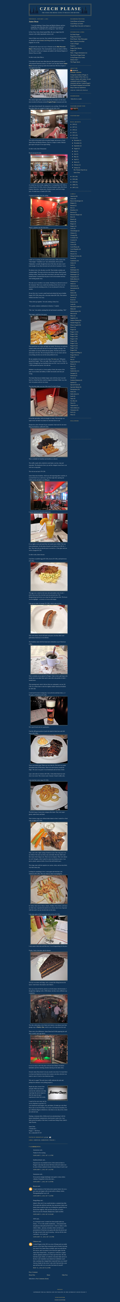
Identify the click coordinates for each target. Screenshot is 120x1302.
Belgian (72, 203)
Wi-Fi (71, 412)
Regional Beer (74, 362)
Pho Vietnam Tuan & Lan (80, 170)
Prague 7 (72, 348)
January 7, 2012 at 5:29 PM (43, 1181)
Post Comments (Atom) (42, 1278)
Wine (71, 414)
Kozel (71, 299)
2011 (73, 176)
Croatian (72, 240)
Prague (72, 329)
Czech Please (61, 8)
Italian (72, 293)
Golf (71, 265)
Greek (72, 267)
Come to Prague (74, 43)
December (77, 140)
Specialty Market (74, 387)
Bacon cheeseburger (75, 201)
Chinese (72, 233)
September (77, 146)
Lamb (71, 304)
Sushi (71, 396)
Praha (71, 357)
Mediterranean (74, 311)
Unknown (35, 1241)
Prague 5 (72, 343)
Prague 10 (73, 334)
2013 (73, 135)
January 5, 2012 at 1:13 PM (43, 1155)
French (72, 258)
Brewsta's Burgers (75, 214)
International (73, 288)
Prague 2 (72, 336)
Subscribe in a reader (76, 99)
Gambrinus (73, 260)
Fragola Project (51, 102)
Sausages (72, 373)
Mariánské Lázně (74, 306)
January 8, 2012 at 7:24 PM (43, 1196)
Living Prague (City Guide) (77, 57)
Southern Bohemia (75, 380)
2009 (73, 182)
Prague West (73, 355)
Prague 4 (72, 341)
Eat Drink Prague (75, 34)
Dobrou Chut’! (74, 59)
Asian (71, 198)
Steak (71, 391)
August (76, 148)
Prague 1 (52, 1140)
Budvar (72, 221)
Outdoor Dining (74, 320)
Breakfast (72, 210)
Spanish (72, 382)
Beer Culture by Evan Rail (77, 41)
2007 (73, 187)
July (75, 151)
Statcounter (60, 1300)
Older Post (65, 1275)
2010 (73, 179)
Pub (71, 359)
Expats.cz (72, 46)
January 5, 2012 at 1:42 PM (43, 1169)
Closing (72, 235)
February (76, 165)
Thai (71, 403)
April (75, 159)
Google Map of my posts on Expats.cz (80, 26)
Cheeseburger (74, 230)
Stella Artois (73, 394)
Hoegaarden (73, 276)
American (37, 1140)
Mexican (72, 313)
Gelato (72, 263)
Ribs (71, 366)
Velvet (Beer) (73, 408)
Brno (71, 217)
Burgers (72, 226)
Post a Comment (33, 1272)
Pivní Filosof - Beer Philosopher (78, 39)
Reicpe (72, 364)
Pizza (71, 327)
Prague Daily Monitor (76, 48)
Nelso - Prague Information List (78, 53)
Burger (72, 224)
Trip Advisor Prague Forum (77, 55)
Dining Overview (75, 256)
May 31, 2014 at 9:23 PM (41, 1268)
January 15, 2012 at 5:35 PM (43, 1237)
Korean (72, 297)
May (75, 156)
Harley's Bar (40, 1027)
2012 (73, 138)
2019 (73, 124)
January (76, 167)
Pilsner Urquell (74, 325)
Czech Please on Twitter (76, 23)
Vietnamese (73, 410)
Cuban (72, 242)
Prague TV (73, 50)
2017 (73, 127)
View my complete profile (79, 90)
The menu (53, 359)
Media (72, 309)
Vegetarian (73, 405)
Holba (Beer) (73, 279)
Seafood (72, 375)
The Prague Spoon (75, 62)
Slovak (72, 378)
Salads (72, 368)
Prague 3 (72, 339)
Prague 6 (72, 345)
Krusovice (73, 302)
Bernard (72, 205)
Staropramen (73, 389)
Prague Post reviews (75, 37)
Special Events (74, 384)
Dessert (72, 254)
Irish (71, 290)
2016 (73, 130)
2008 (73, 184)
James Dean (33, 22)
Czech (72, 244)
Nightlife (72, 318)
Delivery (72, 251)
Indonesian (73, 286)
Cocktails (72, 237)
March (76, 162)
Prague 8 (72, 350)
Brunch (72, 219)
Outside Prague (74, 322)
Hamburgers (73, 272)
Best (71, 208)
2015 (73, 132)
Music (72, 316)
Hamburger (45, 1140)
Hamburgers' (73, 274)
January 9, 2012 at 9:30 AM (43, 1214)
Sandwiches (73, 371)
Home (48, 1275)
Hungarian (73, 281)
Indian (72, 283)
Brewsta (35, 1186)
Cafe (71, 228)
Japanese (72, 295)
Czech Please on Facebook (77, 21)
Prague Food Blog (75, 352)
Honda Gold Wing (45, 40)
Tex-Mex (72, 401)
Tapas (71, 398)
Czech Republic (74, 249)
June (75, 154)
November (77, 143)
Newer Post (32, 1275)
